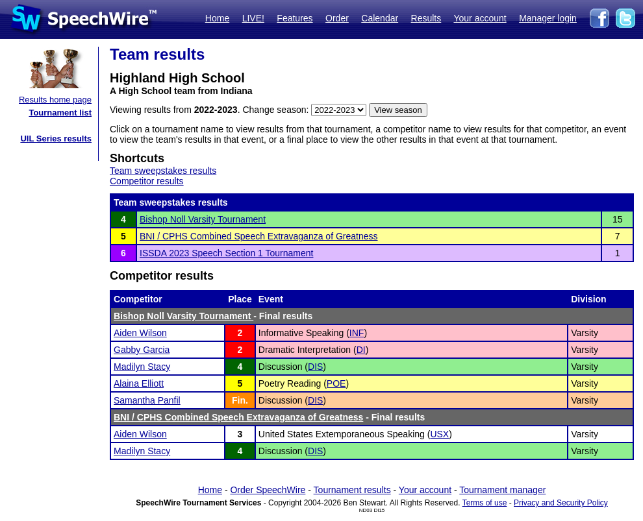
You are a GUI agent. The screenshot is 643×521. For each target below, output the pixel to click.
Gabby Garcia (142, 350)
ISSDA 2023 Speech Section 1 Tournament (226, 253)
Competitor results (147, 181)
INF (356, 333)
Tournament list (60, 112)
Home (217, 18)
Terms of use (484, 502)
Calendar (379, 18)
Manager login (548, 18)
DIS (315, 366)
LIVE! (253, 18)
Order (337, 18)
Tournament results (352, 490)
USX (439, 434)
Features (294, 18)
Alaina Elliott (139, 383)
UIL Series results (56, 138)
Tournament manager (502, 490)
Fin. (240, 400)
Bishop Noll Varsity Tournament (203, 219)
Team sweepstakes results (163, 170)
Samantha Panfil (147, 400)
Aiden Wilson (140, 333)
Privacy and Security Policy (561, 502)
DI (361, 350)
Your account (479, 18)
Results (426, 18)
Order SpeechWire (267, 490)
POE (336, 383)
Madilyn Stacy (142, 366)
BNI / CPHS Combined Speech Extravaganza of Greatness (259, 236)
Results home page (55, 99)
